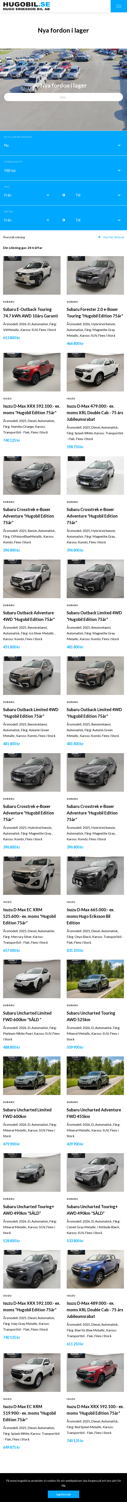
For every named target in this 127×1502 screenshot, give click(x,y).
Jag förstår (63, 1494)
